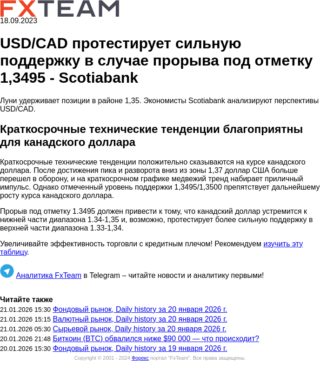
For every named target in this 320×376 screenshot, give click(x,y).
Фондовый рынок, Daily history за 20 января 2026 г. (140, 309)
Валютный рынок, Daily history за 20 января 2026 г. (140, 319)
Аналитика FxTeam (48, 275)
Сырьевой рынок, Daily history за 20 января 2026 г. (139, 329)
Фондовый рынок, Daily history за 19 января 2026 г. (140, 348)
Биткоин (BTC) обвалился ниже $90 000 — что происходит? (156, 339)
